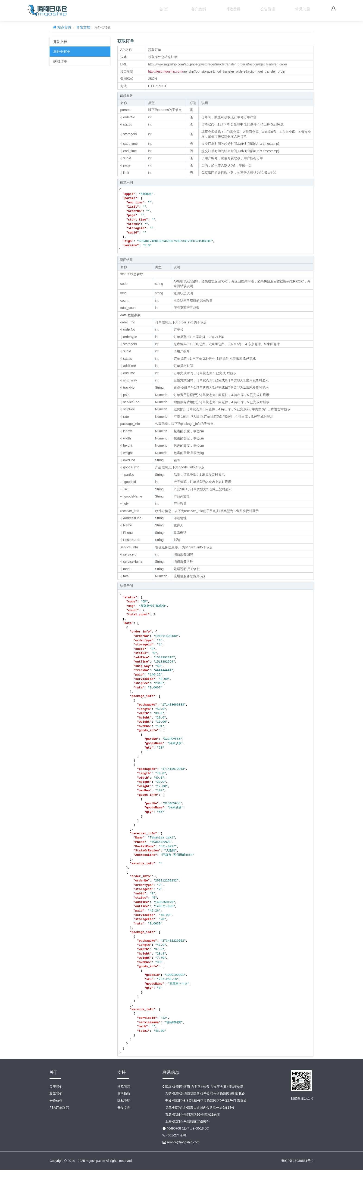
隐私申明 (123, 1116)
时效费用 (233, 9)
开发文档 (84, 27)
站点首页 (63, 27)
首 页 (163, 9)
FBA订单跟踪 (59, 1123)
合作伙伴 (56, 1116)
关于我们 (56, 1102)
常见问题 (302, 9)
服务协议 (123, 1109)
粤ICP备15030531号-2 (297, 1176)
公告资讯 (268, 9)
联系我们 (56, 1109)
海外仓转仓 (62, 51)
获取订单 (60, 61)
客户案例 (198, 9)
